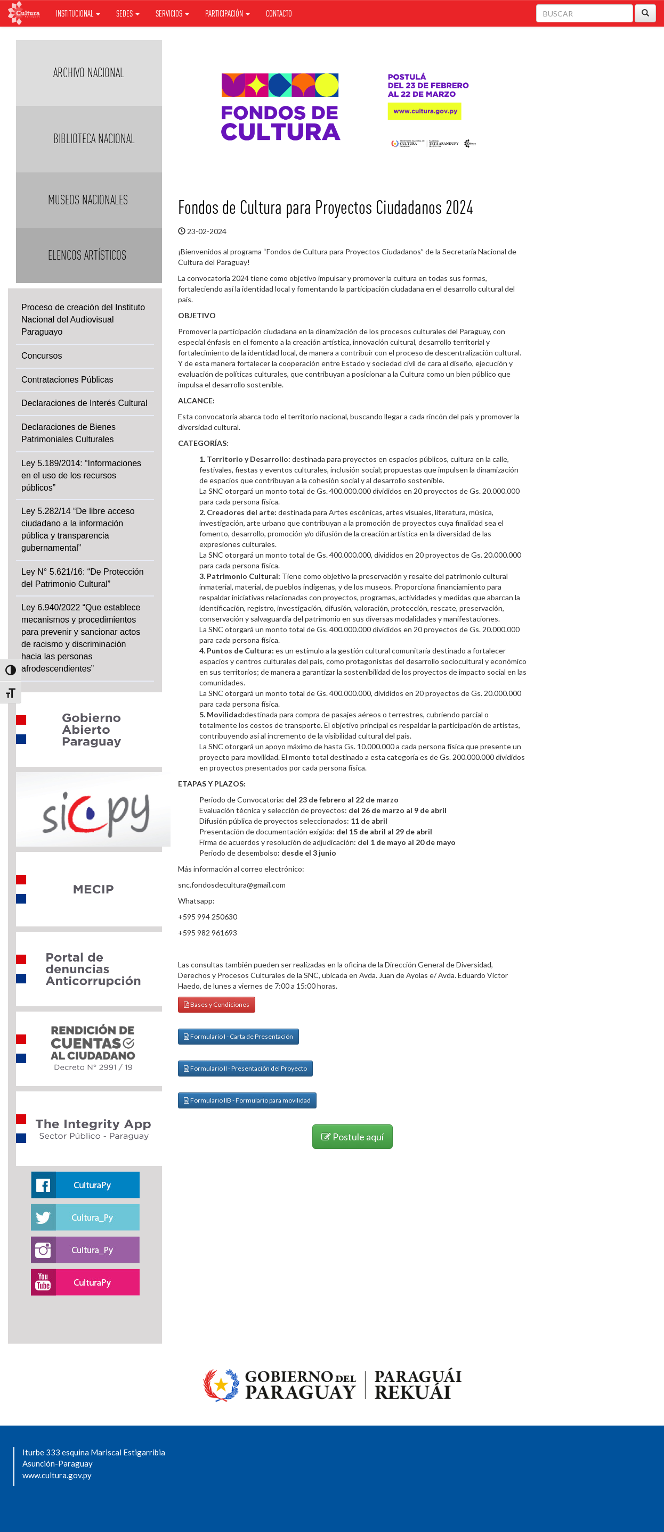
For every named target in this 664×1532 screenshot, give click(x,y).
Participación (227, 13)
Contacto (279, 13)
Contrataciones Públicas (67, 379)
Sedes (128, 13)
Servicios (172, 13)
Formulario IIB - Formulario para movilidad (247, 1100)
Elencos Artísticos (87, 255)
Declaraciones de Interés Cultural (84, 403)
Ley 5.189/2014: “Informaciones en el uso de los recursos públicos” (81, 475)
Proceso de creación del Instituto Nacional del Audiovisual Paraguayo (83, 319)
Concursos (41, 355)
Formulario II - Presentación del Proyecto (245, 1068)
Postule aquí (352, 1136)
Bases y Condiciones (216, 1004)
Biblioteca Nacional (94, 138)
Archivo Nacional (88, 72)
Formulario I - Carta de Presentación (238, 1036)
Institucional (78, 13)
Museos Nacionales (88, 200)
